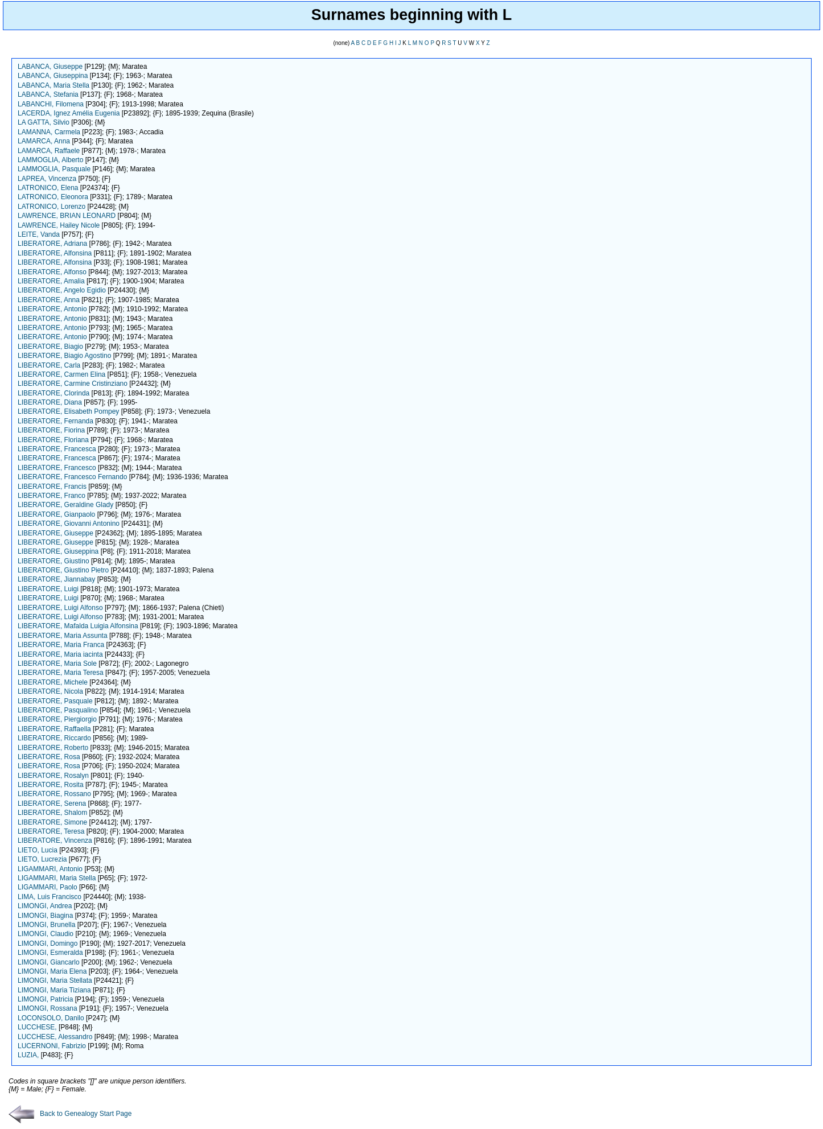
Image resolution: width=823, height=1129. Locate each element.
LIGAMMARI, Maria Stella (57, 878)
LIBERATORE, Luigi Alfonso (60, 608)
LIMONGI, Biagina (45, 916)
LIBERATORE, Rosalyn (53, 776)
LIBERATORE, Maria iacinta (60, 654)
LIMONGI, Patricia (45, 999)
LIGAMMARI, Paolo (47, 887)
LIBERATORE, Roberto (53, 748)
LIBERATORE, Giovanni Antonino (69, 524)
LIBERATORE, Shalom (52, 813)
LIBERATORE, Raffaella (54, 729)
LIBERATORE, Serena (52, 803)
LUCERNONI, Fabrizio (52, 1046)
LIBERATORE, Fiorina (51, 430)
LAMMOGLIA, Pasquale (54, 169)
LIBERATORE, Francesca (57, 449)
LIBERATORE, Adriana (52, 244)
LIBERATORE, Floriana (53, 440)
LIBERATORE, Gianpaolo (56, 514)
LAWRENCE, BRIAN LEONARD (67, 216)
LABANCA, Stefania (48, 94)
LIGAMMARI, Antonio (50, 869)
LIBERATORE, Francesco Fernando (72, 477)
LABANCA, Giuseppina (53, 76)
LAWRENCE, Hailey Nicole (59, 225)
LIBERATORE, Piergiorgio (57, 719)
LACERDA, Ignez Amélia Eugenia (69, 113)
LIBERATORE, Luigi (48, 589)
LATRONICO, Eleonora (53, 197)
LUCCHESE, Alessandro (55, 1037)
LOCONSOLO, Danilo (51, 1018)
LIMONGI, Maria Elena (52, 971)
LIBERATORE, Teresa (51, 831)
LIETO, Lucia (37, 850)
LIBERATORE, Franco (51, 496)
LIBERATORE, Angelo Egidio (62, 290)
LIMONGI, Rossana (47, 1008)
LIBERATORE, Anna (49, 300)
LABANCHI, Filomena (51, 104)
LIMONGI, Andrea (45, 906)
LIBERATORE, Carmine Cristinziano (72, 384)
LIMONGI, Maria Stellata (55, 980)
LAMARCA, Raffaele (49, 151)
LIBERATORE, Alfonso (52, 272)
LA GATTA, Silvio (43, 122)
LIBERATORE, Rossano (54, 794)
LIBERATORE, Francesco (57, 468)
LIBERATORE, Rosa (49, 757)
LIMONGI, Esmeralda (50, 953)
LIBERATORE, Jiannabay (56, 579)
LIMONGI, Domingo (47, 943)
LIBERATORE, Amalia (51, 281)
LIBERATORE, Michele (53, 682)
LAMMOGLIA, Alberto (50, 160)
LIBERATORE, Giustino (53, 561)
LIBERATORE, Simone (52, 822)
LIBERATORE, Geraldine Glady (65, 505)
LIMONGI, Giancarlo (49, 962)
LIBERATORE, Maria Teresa (61, 673)
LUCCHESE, (38, 1027)
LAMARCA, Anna (44, 141)
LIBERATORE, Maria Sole (57, 663)
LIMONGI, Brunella (46, 925)
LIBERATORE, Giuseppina (58, 551)
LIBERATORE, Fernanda (55, 421)
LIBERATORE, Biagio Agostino (64, 356)
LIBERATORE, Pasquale (55, 701)
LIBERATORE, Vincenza (55, 840)
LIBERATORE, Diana (50, 402)
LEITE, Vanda (39, 234)
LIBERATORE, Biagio (50, 347)
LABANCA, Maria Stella (53, 85)
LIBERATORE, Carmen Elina (61, 374)
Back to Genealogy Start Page (70, 1114)
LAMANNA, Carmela (49, 132)
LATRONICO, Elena (48, 188)
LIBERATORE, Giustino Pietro (63, 570)
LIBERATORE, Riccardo (54, 738)
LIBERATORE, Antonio (52, 309)
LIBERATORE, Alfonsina (55, 253)
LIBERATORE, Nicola (50, 691)
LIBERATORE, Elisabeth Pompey (68, 411)
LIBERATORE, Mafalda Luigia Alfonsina (78, 626)
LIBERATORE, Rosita (51, 785)
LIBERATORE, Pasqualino (58, 710)
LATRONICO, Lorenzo (51, 207)
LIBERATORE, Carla (49, 365)
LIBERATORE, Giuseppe (55, 533)
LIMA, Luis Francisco (49, 897)
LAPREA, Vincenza (47, 179)
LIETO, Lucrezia (42, 859)
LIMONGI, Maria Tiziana (54, 990)
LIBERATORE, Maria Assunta (63, 636)
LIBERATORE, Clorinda (53, 393)
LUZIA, (29, 1055)
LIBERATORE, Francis (52, 487)
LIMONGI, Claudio (45, 934)
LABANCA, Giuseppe (50, 67)
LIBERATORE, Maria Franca (61, 645)
